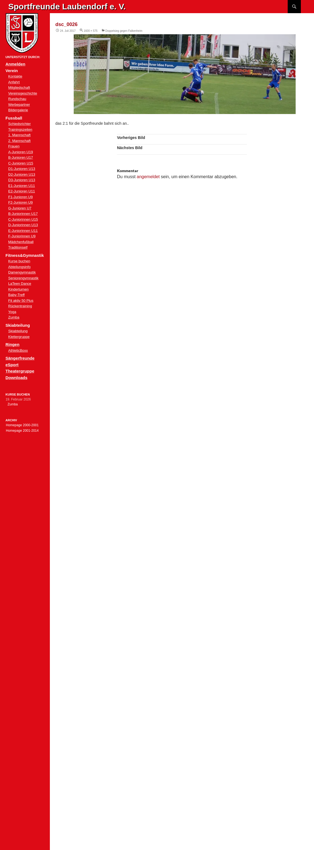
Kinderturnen (18, 289)
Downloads (16, 377)
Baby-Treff (16, 295)
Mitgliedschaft (19, 88)
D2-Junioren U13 (21, 174)
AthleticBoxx (18, 350)
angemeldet (148, 176)
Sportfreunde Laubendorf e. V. (67, 6)
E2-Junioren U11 (21, 191)
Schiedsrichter (19, 124)
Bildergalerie (18, 110)
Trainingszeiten (20, 129)
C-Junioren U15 (20, 163)
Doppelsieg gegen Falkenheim (123, 30)
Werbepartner (19, 105)
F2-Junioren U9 (20, 202)
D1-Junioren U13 (21, 169)
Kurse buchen (19, 261)
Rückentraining (20, 306)
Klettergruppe (19, 337)
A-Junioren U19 (20, 152)
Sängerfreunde (20, 358)
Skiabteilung (18, 331)
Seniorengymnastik (23, 278)
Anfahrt (14, 82)
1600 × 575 (91, 30)
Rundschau (17, 99)
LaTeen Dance (19, 284)
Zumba (13, 317)
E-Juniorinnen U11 (23, 231)
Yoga (12, 312)
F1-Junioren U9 (20, 197)
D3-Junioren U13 (21, 180)
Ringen (12, 344)
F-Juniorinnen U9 (22, 236)
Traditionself (17, 247)
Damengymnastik (22, 272)
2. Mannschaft (19, 141)
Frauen (13, 146)
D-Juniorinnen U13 (23, 225)
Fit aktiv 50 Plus (20, 301)
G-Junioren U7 (20, 208)
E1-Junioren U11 (21, 186)
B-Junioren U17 (20, 157)
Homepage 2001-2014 (22, 431)
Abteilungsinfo (19, 267)
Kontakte (15, 76)
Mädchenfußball (21, 242)
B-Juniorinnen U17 (23, 214)
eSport (12, 364)
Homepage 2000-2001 (22, 425)
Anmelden (15, 64)
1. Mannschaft (19, 135)
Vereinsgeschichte (22, 93)
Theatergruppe (19, 371)
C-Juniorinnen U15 (23, 219)
